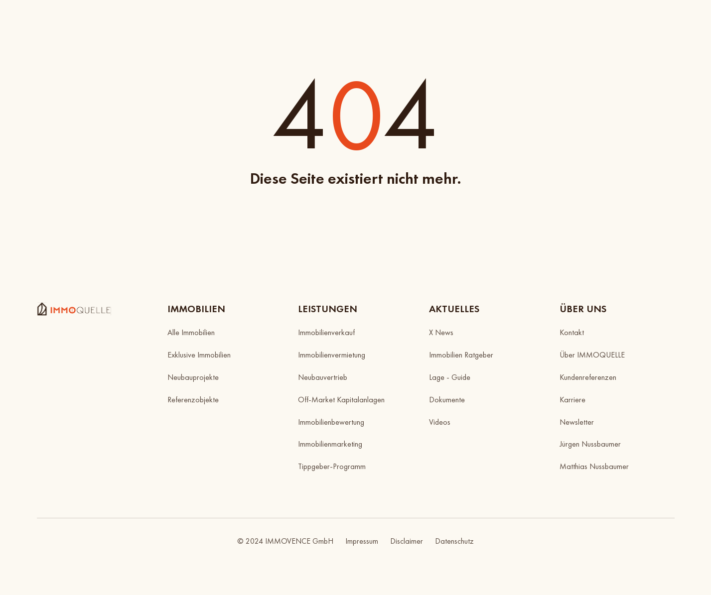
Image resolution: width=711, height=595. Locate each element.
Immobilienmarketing (330, 444)
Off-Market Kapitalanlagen (341, 399)
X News (441, 332)
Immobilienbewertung (331, 422)
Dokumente (447, 399)
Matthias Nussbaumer (594, 466)
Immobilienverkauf (326, 332)
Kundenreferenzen (588, 377)
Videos (439, 422)
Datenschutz (454, 541)
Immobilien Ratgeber (461, 355)
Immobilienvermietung (331, 355)
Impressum (361, 541)
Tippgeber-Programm (332, 466)
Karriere (572, 399)
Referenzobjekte (193, 399)
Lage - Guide (449, 377)
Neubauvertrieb (322, 377)
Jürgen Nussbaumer (590, 444)
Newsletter (577, 422)
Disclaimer (406, 541)
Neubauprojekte (193, 377)
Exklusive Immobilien (199, 355)
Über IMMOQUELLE (592, 355)
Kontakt (572, 332)
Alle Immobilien (191, 332)
